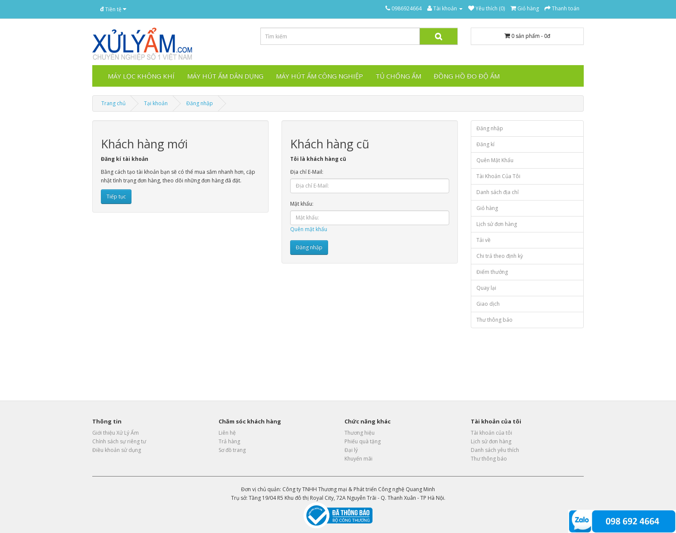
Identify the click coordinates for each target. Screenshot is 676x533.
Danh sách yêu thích (495, 450)
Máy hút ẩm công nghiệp (319, 76)
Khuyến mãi (358, 458)
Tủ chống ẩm (398, 76)
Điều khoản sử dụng (116, 450)
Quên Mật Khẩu (494, 160)
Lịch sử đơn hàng (496, 224)
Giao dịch (488, 303)
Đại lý (351, 450)
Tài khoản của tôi (491, 432)
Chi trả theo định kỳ (499, 256)
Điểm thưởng (492, 272)
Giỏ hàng (487, 208)
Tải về (483, 240)
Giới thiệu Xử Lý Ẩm (115, 432)
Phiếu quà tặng (362, 441)
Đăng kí (485, 144)
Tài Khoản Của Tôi (498, 176)
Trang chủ (113, 103)
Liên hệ (227, 432)
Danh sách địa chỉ (497, 192)
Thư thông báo (494, 319)
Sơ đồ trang (232, 450)
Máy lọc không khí (141, 76)
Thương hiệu (359, 432)
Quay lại (486, 288)
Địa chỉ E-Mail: (306, 172)
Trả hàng (229, 441)
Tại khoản (156, 103)
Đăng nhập (199, 103)
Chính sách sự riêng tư (119, 441)
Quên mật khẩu (308, 229)
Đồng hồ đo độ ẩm (467, 76)
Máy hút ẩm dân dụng (225, 76)
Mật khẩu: (301, 203)
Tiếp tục (116, 196)
